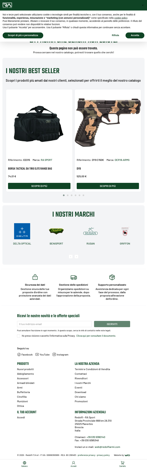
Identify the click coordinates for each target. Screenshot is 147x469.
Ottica (20, 405)
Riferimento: (15, 159)
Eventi (78, 387)
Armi (19, 387)
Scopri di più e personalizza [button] (23, 35)
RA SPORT (46, 159)
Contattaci (81, 373)
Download (80, 392)
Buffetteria (23, 392)
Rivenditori (81, 378)
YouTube (42, 354)
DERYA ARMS (122, 159)
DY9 (79, 168)
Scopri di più (39, 185)
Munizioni (22, 401)
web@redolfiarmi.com (107, 446)
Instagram (60, 354)
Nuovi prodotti (25, 369)
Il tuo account (26, 412)
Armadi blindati (25, 382)
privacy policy (103, 455)
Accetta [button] (135, 35)
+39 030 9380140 (96, 436)
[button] (64, 195)
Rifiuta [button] (115, 35)
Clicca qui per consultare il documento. (96, 335)
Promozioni (81, 401)
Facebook (25, 354)
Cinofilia (22, 396)
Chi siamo (80, 396)
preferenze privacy (86, 455)
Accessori (23, 378)
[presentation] (71, 257)
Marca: (36, 159)
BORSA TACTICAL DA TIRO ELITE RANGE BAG (30, 168)
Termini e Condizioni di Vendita (92, 369)
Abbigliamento (25, 373)
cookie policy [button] (120, 18)
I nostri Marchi (83, 382)
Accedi (21, 417)
